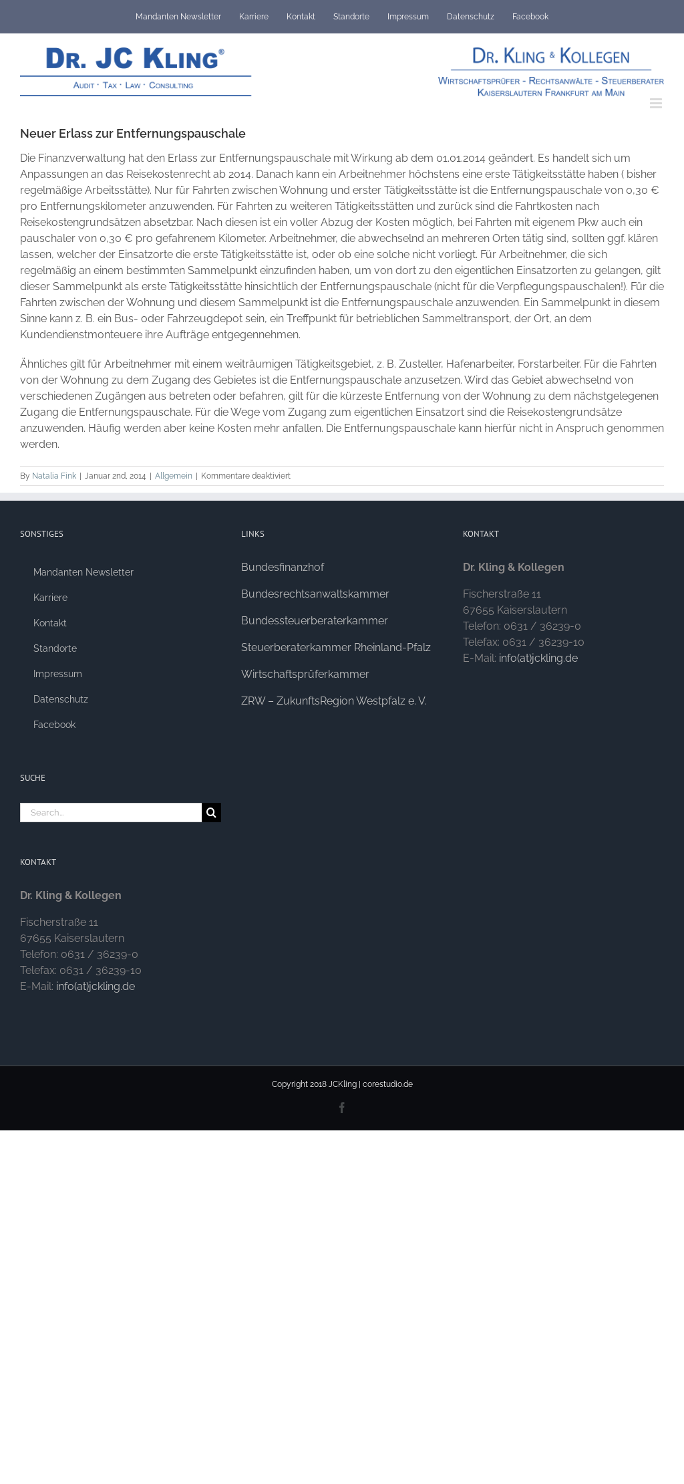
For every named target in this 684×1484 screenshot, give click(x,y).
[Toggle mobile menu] (657, 103)
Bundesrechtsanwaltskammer (315, 594)
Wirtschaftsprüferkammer (305, 674)
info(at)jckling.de (95, 986)
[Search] (211, 812)
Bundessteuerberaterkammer (314, 620)
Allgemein (173, 476)
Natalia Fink (54, 476)
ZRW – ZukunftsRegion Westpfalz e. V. (334, 701)
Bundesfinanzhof (282, 567)
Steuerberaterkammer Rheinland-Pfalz (336, 647)
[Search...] (111, 812)
